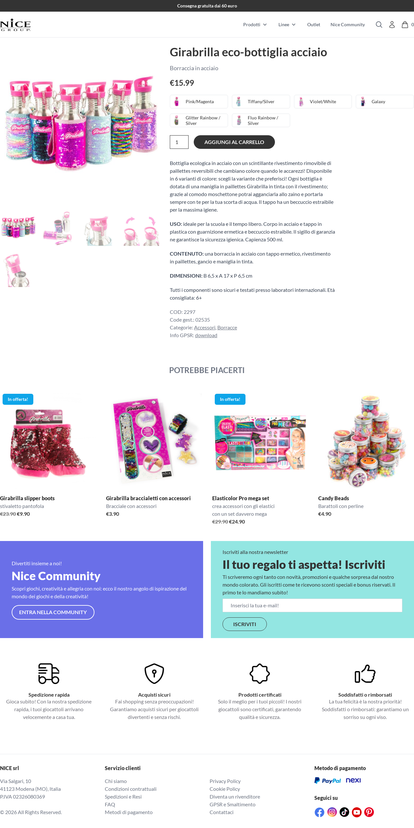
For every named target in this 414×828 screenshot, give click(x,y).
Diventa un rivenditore (235, 796)
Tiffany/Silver (261, 101)
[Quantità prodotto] (179, 142)
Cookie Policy (225, 789)
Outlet (313, 24)
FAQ (110, 804)
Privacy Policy (225, 781)
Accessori (204, 327)
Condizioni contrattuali (131, 789)
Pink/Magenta (200, 101)
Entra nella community (53, 612)
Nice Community (348, 24)
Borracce (227, 327)
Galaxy (378, 101)
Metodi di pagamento (129, 812)
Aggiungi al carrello (234, 142)
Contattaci (222, 812)
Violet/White (323, 101)
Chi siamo (116, 781)
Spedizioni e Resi (123, 796)
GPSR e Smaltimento (233, 804)
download (206, 335)
